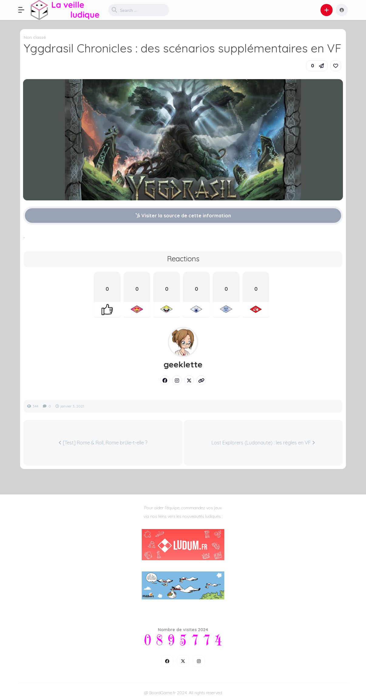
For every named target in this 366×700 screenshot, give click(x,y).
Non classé (35, 37)
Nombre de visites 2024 (183, 629)
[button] (24, 10)
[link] (335, 65)
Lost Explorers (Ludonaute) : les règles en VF (263, 443)
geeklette (183, 364)
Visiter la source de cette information (183, 216)
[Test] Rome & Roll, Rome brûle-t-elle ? (103, 443)
